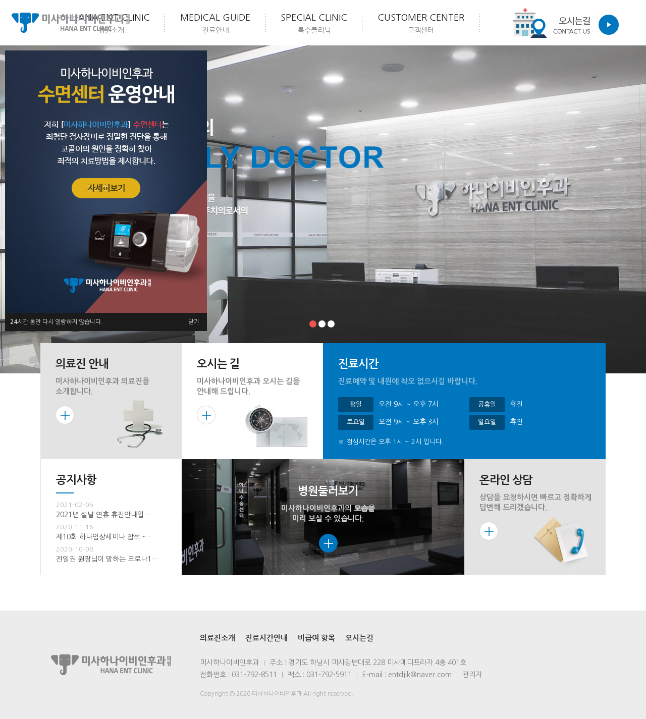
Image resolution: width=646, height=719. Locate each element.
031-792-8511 (254, 674)
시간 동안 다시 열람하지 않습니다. (56, 322)
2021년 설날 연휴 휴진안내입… (103, 514)
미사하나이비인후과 (70, 22)
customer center (421, 24)
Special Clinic (314, 24)
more (65, 415)
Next (479, 209)
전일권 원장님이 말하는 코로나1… (107, 559)
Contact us (562, 22)
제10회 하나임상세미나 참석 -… (103, 536)
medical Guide (215, 24)
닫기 (193, 322)
